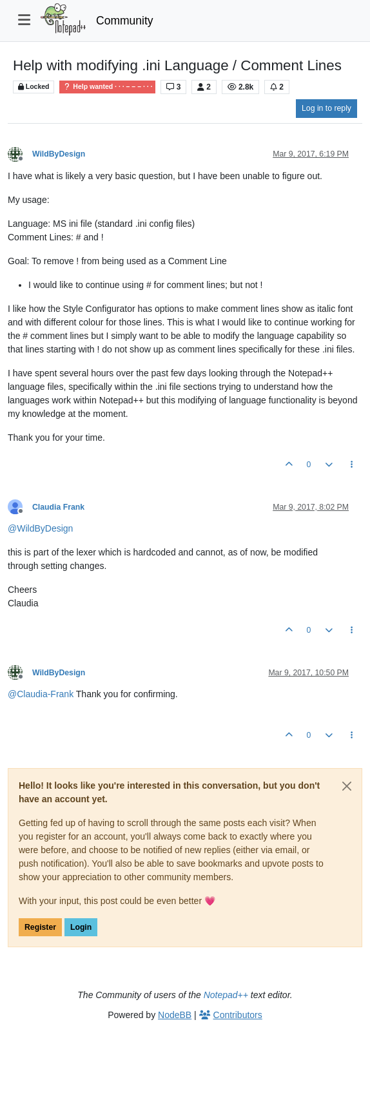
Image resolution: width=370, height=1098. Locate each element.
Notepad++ (226, 995)
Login (81, 927)
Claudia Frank (58, 507)
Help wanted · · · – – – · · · (107, 86)
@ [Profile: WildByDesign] (40, 528)
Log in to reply (326, 108)
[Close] (347, 786)
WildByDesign (58, 154)
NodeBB (174, 1015)
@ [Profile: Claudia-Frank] (40, 694)
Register (40, 927)
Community (124, 20)
